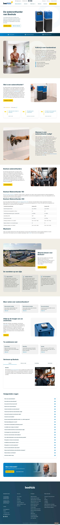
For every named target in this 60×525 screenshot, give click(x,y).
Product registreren (20, 503)
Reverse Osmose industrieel (36, 511)
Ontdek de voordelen (8, 100)
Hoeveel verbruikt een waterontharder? (30, 410)
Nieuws (18, 498)
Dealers (4, 511)
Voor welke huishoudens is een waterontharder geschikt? (30, 438)
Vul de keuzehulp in (7, 184)
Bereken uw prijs (7, 25)
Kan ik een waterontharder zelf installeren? (30, 435)
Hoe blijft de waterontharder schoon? (30, 443)
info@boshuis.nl (7, 515)
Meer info (6, 335)
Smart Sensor (5, 325)
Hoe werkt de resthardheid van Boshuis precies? (30, 425)
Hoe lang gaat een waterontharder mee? (30, 433)
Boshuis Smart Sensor (35, 505)
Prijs (45, 498)
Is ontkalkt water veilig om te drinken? (30, 428)
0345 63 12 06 (20, 472)
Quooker (26, 3)
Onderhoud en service (35, 503)
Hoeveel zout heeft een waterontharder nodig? (30, 412)
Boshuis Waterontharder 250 (23, 201)
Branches (45, 3)
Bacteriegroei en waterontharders (50, 506)
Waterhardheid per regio (21, 505)
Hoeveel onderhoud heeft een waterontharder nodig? (30, 430)
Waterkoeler (33, 3)
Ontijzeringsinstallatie (34, 517)
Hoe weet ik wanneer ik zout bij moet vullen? (30, 415)
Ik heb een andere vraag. (30, 456)
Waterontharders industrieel (36, 500)
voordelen (6, 97)
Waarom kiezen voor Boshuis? (30, 453)
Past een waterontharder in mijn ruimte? (30, 448)
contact (30, 232)
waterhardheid (17, 91)
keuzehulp (6, 180)
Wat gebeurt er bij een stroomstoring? (30, 440)
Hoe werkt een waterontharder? (30, 402)
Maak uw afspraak (9, 472)
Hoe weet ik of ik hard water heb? (30, 404)
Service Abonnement (15, 370)
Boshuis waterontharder (35, 498)
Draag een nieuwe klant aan (49, 497)
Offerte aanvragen (42, 268)
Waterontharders (18, 3)
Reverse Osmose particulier (35, 509)
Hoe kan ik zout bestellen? (30, 417)
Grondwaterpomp (34, 515)
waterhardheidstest (53, 153)
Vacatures (19, 500)
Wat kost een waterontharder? (30, 407)
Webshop (39, 3)
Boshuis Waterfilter (34, 506)
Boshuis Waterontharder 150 (9, 194)
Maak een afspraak (17, 25)
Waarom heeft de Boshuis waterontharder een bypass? (30, 451)
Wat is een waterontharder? (30, 399)
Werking (45, 500)
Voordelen (46, 503)
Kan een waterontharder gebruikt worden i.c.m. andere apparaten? (30, 420)
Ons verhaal (19, 497)
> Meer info (6, 311)
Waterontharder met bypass (49, 505)
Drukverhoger (33, 508)
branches (43, 56)
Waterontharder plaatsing (48, 508)
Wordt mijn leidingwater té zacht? (30, 422)
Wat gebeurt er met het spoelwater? (30, 446)
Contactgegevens (6, 510)
